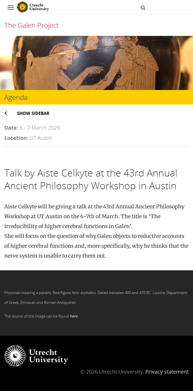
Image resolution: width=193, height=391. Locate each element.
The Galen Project (31, 25)
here (73, 316)
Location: (16, 137)
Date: (11, 127)
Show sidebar (33, 113)
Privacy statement (167, 371)
